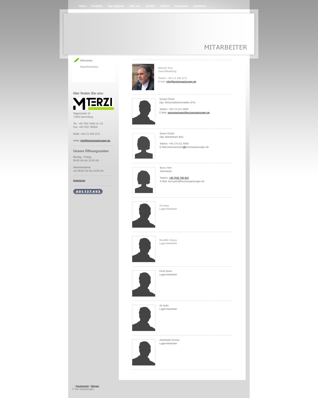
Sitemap (95, 386)
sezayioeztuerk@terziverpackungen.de (189, 112)
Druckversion (80, 386)
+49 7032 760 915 (179, 178)
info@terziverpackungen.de (95, 140)
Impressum (79, 180)
